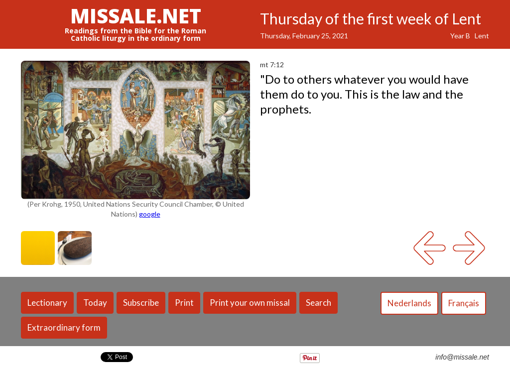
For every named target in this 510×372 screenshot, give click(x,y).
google (149, 214)
